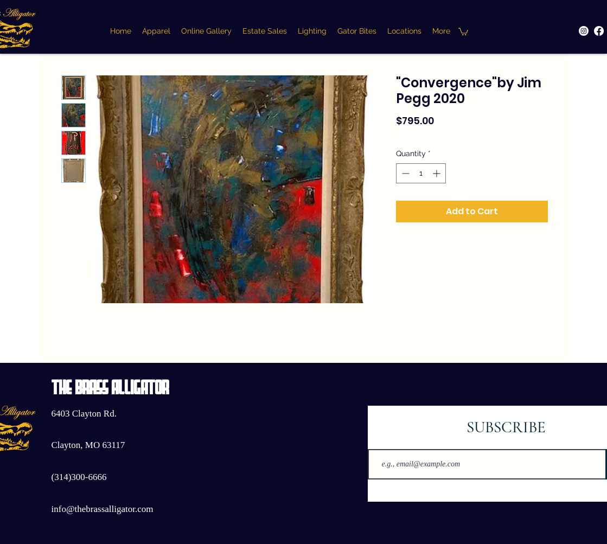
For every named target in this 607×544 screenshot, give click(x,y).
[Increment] (437, 173)
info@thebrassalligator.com (103, 509)
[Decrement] (404, 173)
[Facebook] (599, 31)
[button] (463, 31)
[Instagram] (584, 31)
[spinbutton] (421, 173)
